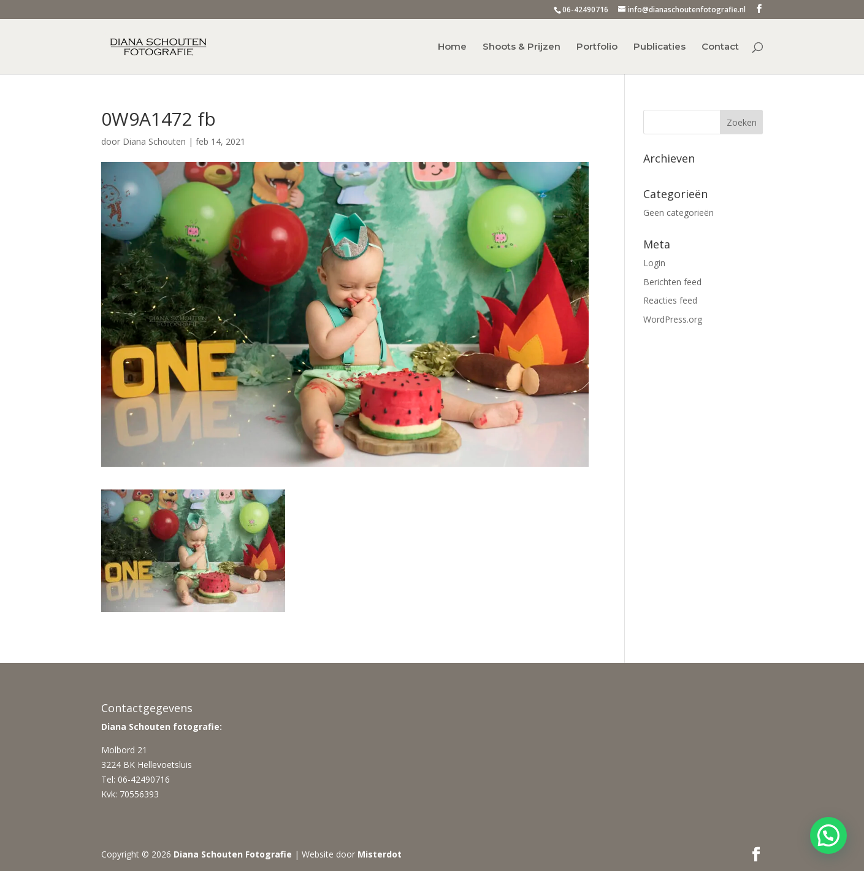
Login (654, 263)
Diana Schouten (154, 141)
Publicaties (659, 47)
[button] (828, 835)
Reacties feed (670, 300)
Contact (720, 47)
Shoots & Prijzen (521, 47)
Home (452, 47)
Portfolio (596, 47)
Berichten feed (672, 282)
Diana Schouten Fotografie (233, 854)
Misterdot (379, 854)
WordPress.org (672, 319)
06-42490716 (585, 9)
